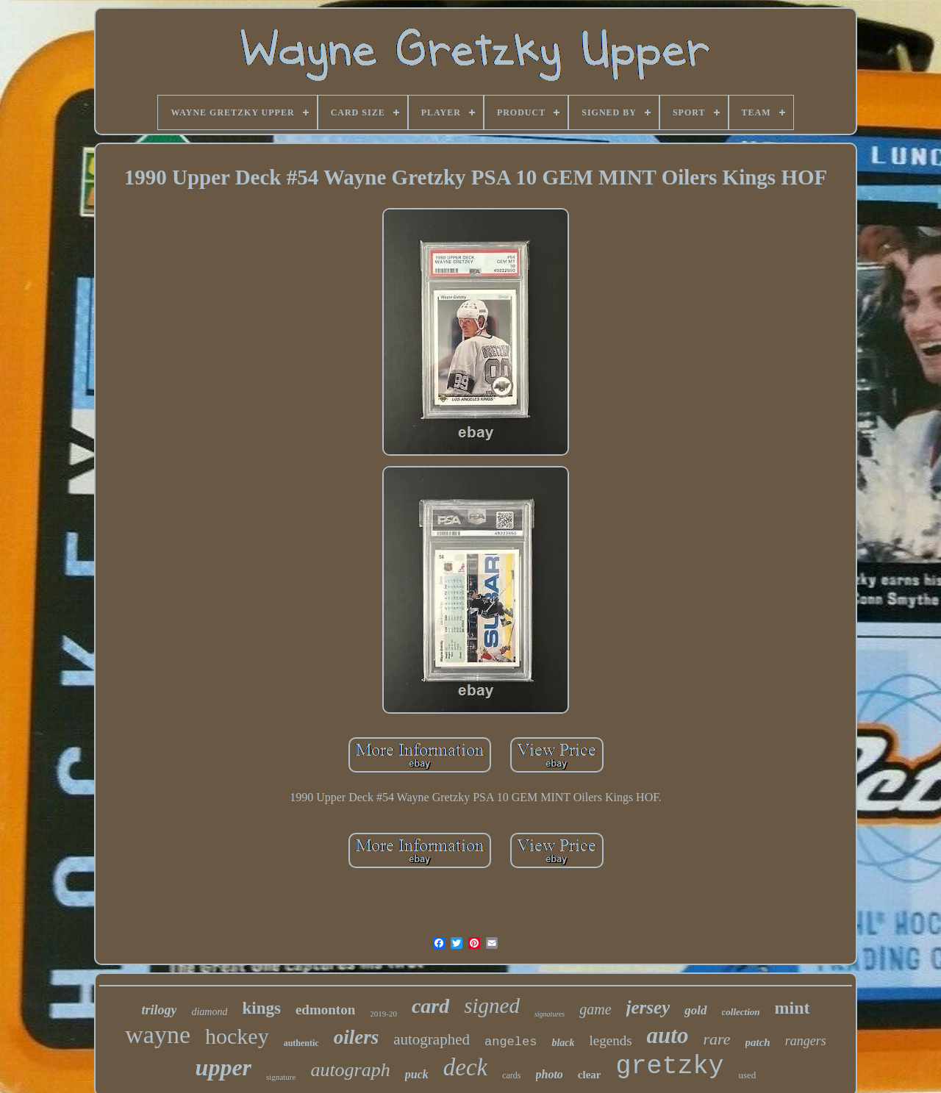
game (595, 1009)
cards (511, 1075)
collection (741, 1011)
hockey (237, 1036)
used (747, 1075)
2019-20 (383, 1013)
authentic (301, 1043)
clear (589, 1075)
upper (223, 1067)
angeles (510, 1042)
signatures (549, 1014)
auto (668, 1035)
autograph (350, 1070)
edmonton (325, 1009)
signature (281, 1076)
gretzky (670, 1066)
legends (611, 1040)
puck (417, 1074)
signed (492, 1005)
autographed (431, 1039)
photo (549, 1074)
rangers (805, 1040)
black (562, 1042)
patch (757, 1042)
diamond (209, 1011)
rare (716, 1039)
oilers (356, 1037)
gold (695, 1010)
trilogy (158, 1010)
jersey (648, 1007)
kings (261, 1008)
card (430, 1006)
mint (792, 1007)
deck (465, 1067)
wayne (157, 1034)
